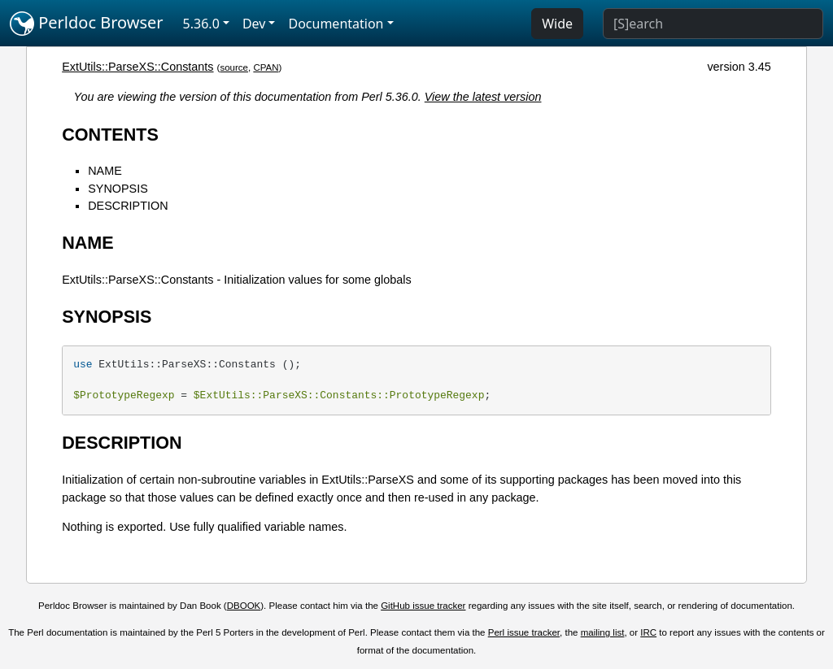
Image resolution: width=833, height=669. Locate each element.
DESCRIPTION (128, 205)
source (234, 67)
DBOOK (244, 605)
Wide (557, 24)
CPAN (265, 67)
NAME (105, 170)
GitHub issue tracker (423, 605)
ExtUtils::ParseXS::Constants (137, 66)
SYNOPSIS (118, 188)
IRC (648, 632)
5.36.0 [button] (201, 24)
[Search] (713, 23)
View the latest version (483, 96)
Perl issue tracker (524, 632)
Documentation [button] (335, 24)
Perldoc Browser (87, 23)
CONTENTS (110, 134)
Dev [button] (254, 24)
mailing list (603, 632)
